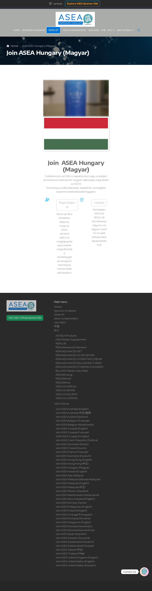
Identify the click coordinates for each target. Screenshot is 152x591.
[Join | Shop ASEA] (144, 571)
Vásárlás (99, 204)
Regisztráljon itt (67, 206)
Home (14, 45)
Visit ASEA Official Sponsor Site (24, 317)
